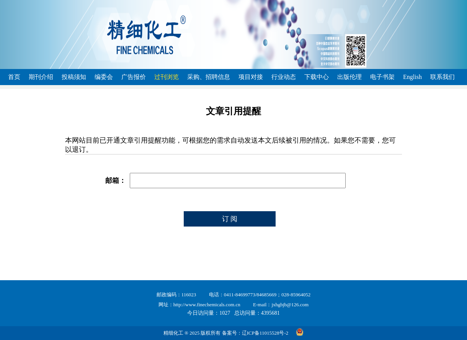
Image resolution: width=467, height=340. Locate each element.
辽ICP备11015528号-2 (265, 333)
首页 (14, 77)
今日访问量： (208, 313)
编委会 (104, 77)
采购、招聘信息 (208, 77)
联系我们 (442, 77)
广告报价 (133, 77)
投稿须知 (74, 77)
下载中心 (316, 77)
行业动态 (283, 77)
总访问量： (257, 313)
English (412, 77)
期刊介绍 (41, 77)
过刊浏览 (166, 77)
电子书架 (382, 77)
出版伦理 (349, 77)
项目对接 (250, 77)
